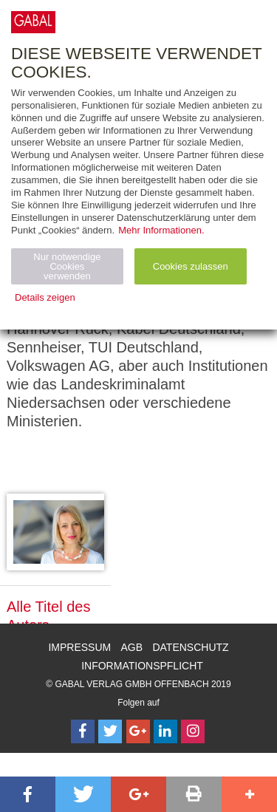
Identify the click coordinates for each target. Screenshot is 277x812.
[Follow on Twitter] (110, 731)
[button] (27, 794)
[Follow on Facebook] (83, 731)
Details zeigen (45, 297)
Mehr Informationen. (161, 230)
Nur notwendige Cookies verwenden (66, 266)
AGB (132, 647)
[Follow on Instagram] (193, 731)
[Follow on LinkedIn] (165, 731)
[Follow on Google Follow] (138, 731)
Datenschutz (190, 647)
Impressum (79, 647)
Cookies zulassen (190, 266)
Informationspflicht (142, 666)
